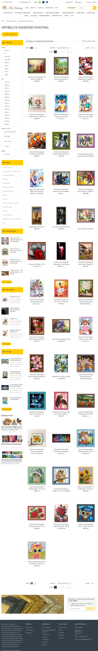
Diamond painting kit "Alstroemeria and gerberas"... (37, 300)
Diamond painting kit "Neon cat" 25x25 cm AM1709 (37, 412)
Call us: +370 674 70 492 (81, 635)
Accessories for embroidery (22, 12)
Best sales (28, 631)
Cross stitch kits (7, 12)
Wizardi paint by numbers (52, 12)
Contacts (40, 8)
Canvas (5, 209)
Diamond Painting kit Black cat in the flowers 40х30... (61, 190)
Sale (72, 15)
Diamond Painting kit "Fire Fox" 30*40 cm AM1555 (61, 300)
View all (17, 414)
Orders (60, 628)
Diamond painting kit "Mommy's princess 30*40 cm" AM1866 (37, 190)
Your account (63, 622)
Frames (66, 15)
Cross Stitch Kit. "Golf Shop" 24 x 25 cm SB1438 (15, 249)
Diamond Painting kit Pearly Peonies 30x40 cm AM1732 (36, 375)
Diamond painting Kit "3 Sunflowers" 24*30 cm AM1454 (86, 487)
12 (68, 50)
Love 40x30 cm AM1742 (86, 227)
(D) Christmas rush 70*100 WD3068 (16, 397)
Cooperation (49, 8)
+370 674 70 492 (6, 2)
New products (30, 628)
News (56, 8)
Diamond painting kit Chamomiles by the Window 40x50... (85, 300)
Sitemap (44, 643)
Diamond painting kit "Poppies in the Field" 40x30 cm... (85, 412)
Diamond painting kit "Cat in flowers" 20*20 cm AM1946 (37, 562)
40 (94, 46)
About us (33, 8)
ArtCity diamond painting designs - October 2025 (16, 458)
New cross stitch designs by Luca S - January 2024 (17, 425)
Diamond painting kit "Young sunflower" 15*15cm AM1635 (37, 450)
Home (27, 8)
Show (87, 46)
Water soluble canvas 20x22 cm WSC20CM (15, 308)
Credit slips (62, 631)
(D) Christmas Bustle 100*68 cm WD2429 (16, 358)
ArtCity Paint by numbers (11, 201)
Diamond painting (38, 12)
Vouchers (61, 636)
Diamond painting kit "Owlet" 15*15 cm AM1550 (61, 488)
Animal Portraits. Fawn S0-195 (15, 329)
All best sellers (6, 342)
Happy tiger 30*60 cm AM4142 (36, 226)
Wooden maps (91, 12)
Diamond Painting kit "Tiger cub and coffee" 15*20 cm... (85, 115)
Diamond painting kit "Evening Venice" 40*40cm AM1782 (85, 375)
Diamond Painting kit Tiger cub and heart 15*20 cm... (85, 338)
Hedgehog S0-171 (15, 295)
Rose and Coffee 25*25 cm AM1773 (37, 264)
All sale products (6, 408)
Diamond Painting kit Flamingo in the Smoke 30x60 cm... (61, 263)
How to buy (45, 633)
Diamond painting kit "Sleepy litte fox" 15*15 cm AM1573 (86, 450)
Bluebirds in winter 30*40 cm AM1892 (61, 376)
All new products (6, 280)
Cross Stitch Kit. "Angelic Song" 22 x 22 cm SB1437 (16, 259)
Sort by (52, 46)
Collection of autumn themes (12, 217)
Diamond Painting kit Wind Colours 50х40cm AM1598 (86, 190)
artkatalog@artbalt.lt (24, 2)
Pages (51, 50)
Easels (26, 15)
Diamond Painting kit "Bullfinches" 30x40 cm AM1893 (86, 78)
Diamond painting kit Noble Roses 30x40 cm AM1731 (37, 338)
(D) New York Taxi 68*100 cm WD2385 (15, 371)
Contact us (45, 640)
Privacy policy (46, 626)
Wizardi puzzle (81, 12)
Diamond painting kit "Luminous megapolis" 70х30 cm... (61, 450)
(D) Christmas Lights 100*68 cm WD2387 (16, 384)
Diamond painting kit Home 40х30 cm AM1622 (85, 153)
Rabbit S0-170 (14, 317)
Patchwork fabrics (44, 15)
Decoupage (34, 15)
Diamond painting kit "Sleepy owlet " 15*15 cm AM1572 (36, 487)
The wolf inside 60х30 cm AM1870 (61, 226)
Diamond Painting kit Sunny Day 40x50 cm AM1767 (61, 78)
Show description (10, 32)
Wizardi (5, 178)
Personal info (62, 626)
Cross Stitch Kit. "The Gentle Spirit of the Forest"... (16, 270)
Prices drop (29, 626)
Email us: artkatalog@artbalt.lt (83, 638)
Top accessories (8, 213)
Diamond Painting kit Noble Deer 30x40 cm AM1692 (85, 263)
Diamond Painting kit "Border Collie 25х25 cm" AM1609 (61, 152)
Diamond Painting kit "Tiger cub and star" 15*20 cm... (61, 115)
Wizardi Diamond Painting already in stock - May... (17, 442)
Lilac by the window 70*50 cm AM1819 (61, 339)
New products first (65, 46)
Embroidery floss (57, 15)
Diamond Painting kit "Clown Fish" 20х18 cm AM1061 (36, 152)
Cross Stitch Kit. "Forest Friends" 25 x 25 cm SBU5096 (16, 238)
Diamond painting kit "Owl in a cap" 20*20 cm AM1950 (86, 525)
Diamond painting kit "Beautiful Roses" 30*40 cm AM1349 (61, 525)
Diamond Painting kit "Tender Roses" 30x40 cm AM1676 (37, 115)
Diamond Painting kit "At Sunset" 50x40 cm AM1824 (36, 78)
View (27, 46)
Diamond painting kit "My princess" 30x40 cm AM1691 (61, 412)
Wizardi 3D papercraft (68, 12)
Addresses (61, 634)
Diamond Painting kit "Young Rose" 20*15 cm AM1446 (37, 525)
